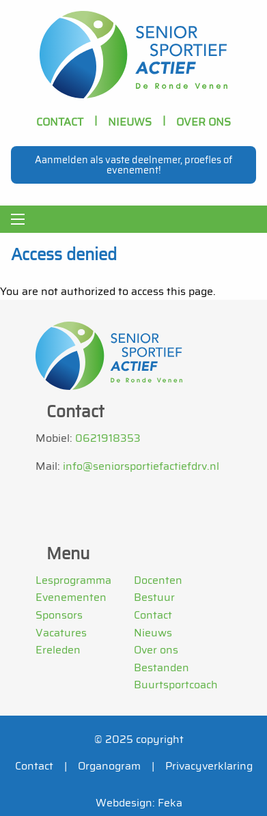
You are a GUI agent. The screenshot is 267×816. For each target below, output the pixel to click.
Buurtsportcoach (176, 684)
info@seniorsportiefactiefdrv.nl (141, 466)
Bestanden (161, 667)
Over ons (156, 649)
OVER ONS (203, 121)
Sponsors (59, 614)
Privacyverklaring (209, 765)
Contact (59, 121)
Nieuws (130, 121)
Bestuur (154, 597)
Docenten (158, 580)
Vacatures (61, 632)
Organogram (109, 765)
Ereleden (58, 649)
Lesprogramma (73, 580)
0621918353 (108, 438)
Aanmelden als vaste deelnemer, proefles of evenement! (133, 164)
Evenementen (71, 597)
